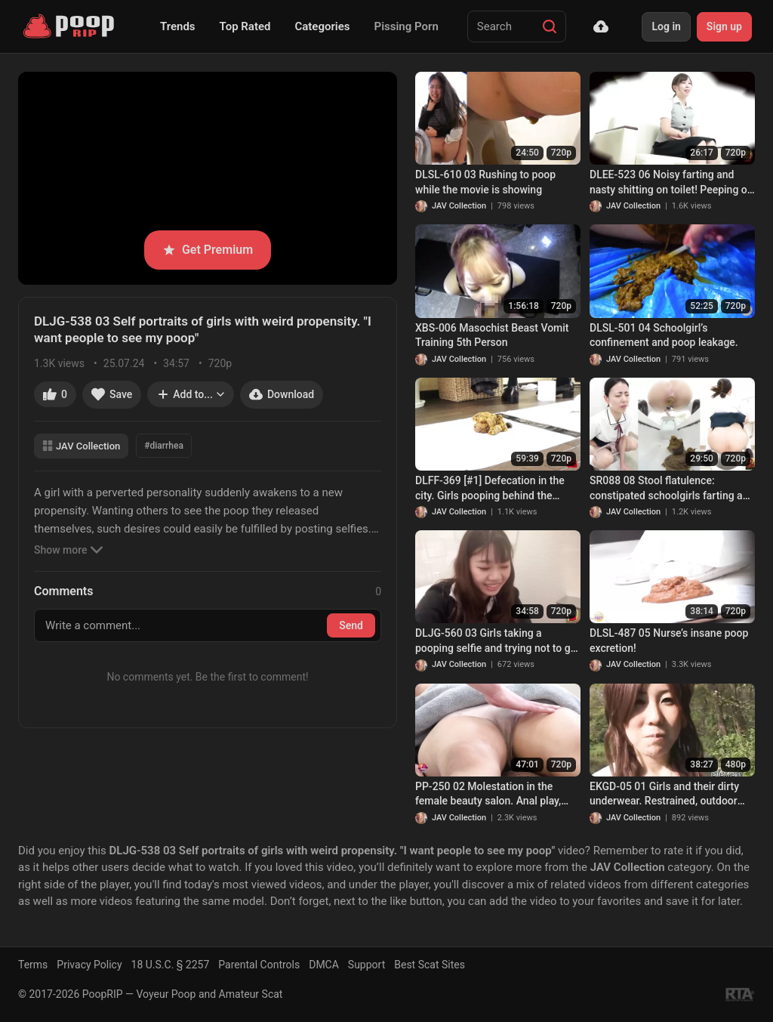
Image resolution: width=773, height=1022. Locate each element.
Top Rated (245, 26)
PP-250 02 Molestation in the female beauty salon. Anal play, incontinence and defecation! (488, 794)
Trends (178, 26)
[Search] (549, 26)
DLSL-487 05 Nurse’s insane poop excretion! (669, 640)
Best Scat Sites (429, 965)
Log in (665, 26)
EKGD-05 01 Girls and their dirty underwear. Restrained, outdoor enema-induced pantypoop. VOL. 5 (671, 794)
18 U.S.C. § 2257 (170, 965)
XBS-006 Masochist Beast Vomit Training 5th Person (492, 335)
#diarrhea (163, 445)
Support (366, 965)
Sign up (724, 26)
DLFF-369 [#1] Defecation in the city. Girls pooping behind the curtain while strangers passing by (496, 488)
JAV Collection (81, 446)
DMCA (324, 965)
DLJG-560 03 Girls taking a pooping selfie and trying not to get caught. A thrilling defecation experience (497, 641)
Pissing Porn (406, 26)
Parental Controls (259, 965)
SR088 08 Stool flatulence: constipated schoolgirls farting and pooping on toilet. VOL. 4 (672, 488)
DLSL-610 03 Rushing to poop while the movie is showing (485, 182)
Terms (33, 965)
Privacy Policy (89, 965)
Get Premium (207, 249)
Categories (322, 26)
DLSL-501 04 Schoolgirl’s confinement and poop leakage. (664, 335)
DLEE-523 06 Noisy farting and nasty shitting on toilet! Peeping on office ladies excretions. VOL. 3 (671, 182)
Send (351, 625)
